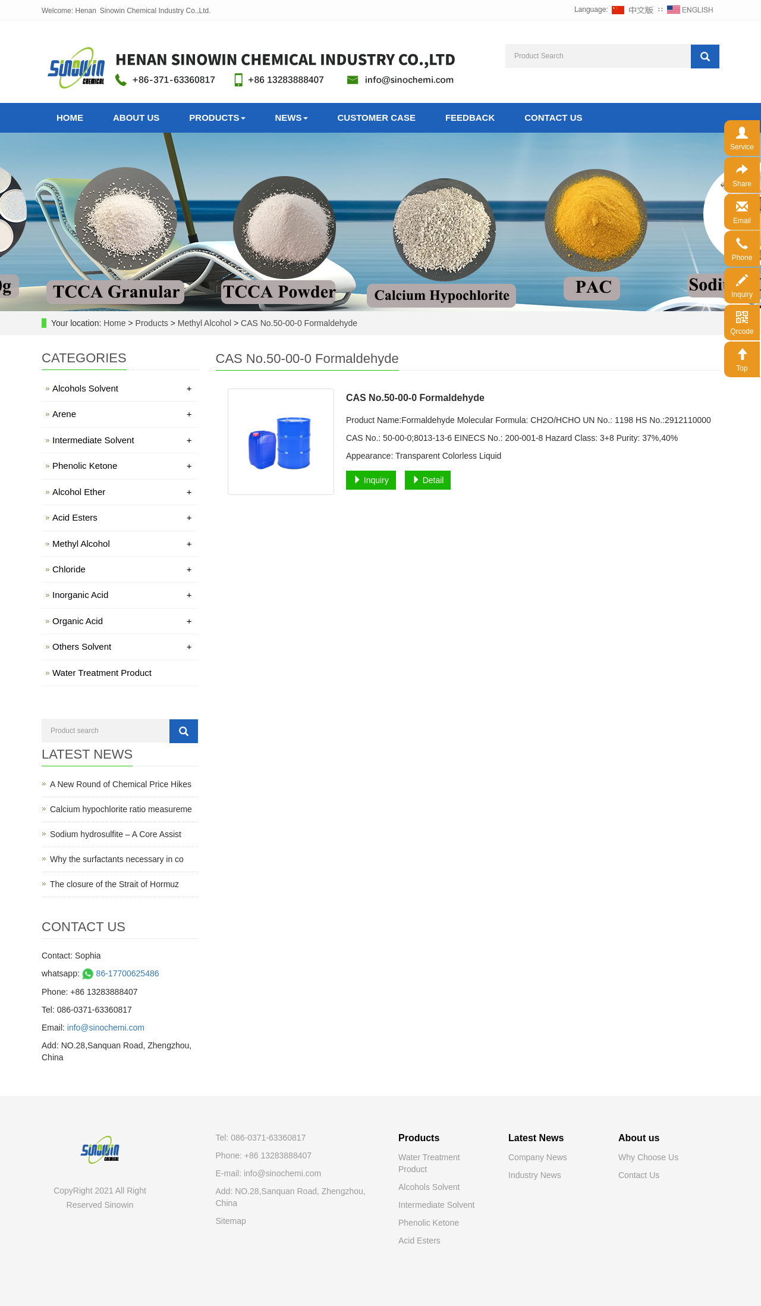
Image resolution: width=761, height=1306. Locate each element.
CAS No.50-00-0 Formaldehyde (297, 323)
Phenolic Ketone (122, 465)
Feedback (470, 117)
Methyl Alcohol (204, 323)
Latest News (536, 1138)
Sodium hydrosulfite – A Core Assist (115, 834)
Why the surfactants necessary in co (117, 859)
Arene (122, 414)
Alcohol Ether (122, 492)
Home (69, 117)
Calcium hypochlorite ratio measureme (121, 809)
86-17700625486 (119, 973)
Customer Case (377, 117)
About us (638, 1138)
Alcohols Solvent (122, 388)
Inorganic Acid (122, 594)
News (291, 117)
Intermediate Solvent (122, 440)
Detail (428, 480)
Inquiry (371, 480)
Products (217, 117)
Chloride (122, 569)
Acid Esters (122, 517)
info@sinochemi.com (105, 1027)
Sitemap (231, 1221)
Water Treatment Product (102, 673)
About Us (136, 117)
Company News (537, 1157)
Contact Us (553, 117)
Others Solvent (122, 646)
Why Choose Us (648, 1157)
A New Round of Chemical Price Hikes (120, 784)
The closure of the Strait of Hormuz (114, 884)
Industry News (534, 1175)
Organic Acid (122, 621)
